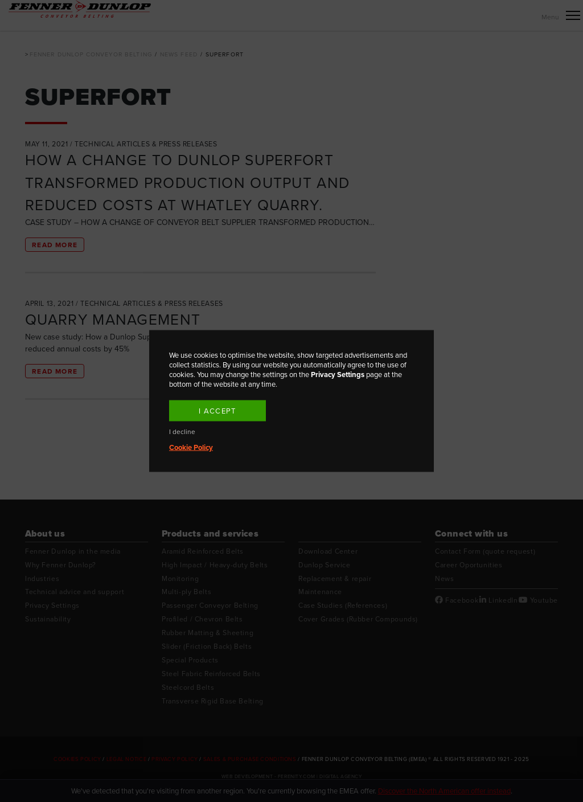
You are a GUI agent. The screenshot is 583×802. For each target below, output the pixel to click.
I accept (217, 411)
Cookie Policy (191, 447)
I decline (182, 432)
